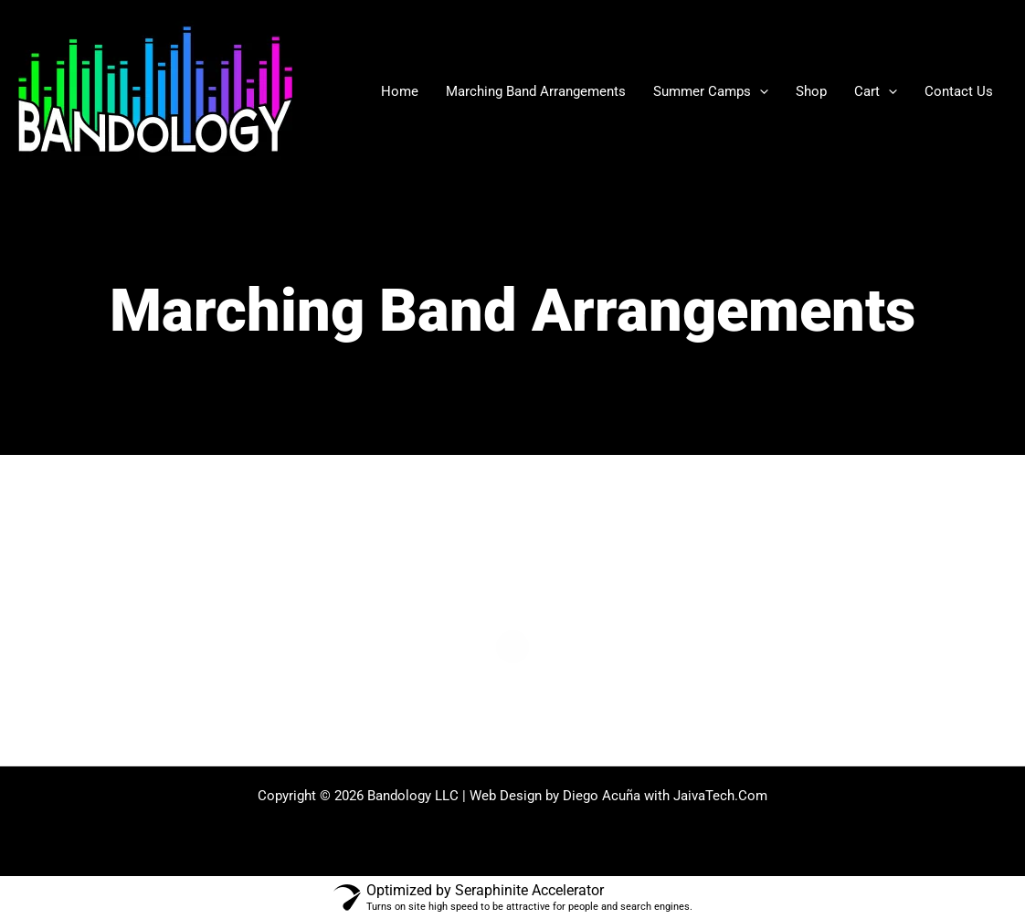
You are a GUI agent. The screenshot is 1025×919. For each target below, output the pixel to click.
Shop (811, 91)
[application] (759, 91)
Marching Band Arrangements (536, 91)
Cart (875, 91)
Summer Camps (710, 91)
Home (399, 91)
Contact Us (959, 91)
